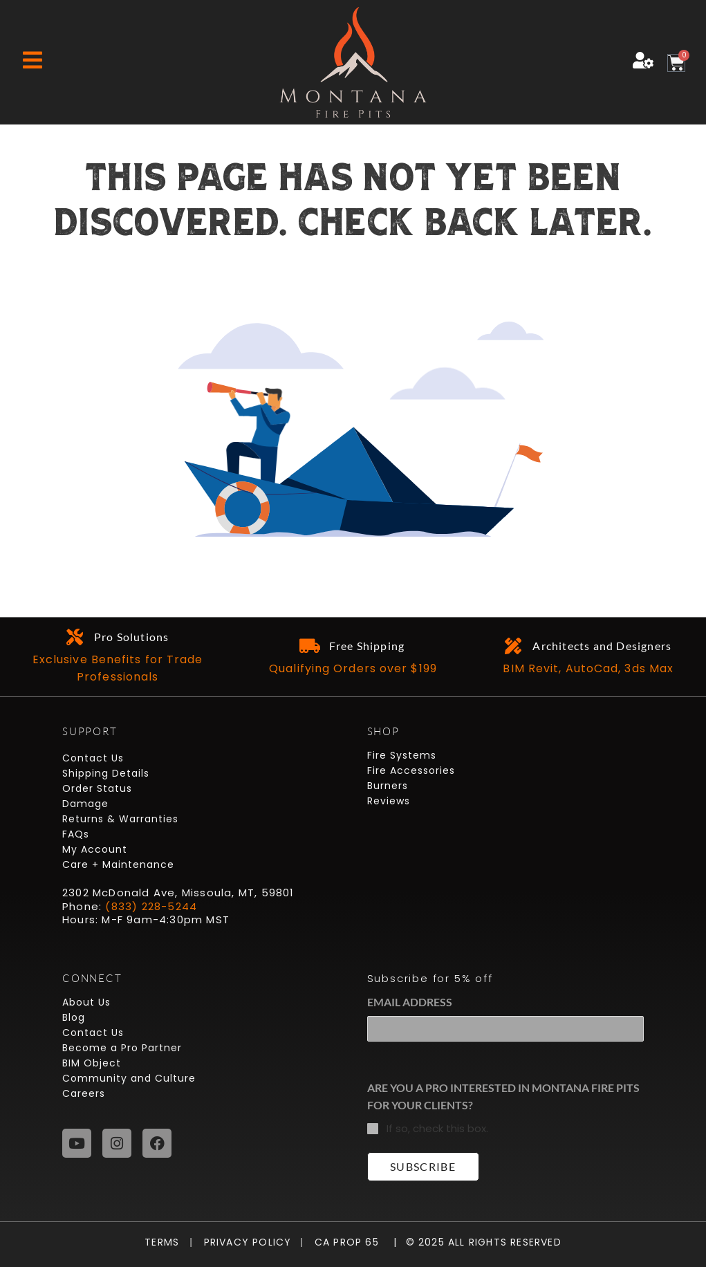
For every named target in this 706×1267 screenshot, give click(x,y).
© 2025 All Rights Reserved (483, 1242)
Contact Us (93, 758)
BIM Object (91, 1063)
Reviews (388, 801)
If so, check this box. (437, 1128)
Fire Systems (401, 755)
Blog (73, 1017)
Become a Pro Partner (122, 1048)
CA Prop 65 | (350, 1242)
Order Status (97, 788)
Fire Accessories (411, 770)
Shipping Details (105, 773)
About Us (86, 1002)
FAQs (75, 834)
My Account (94, 849)
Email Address (409, 1001)
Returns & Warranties (120, 819)
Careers (83, 1093)
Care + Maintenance (118, 864)
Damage (85, 804)
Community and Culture (129, 1078)
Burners (387, 786)
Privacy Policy (242, 1242)
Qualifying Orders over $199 (353, 668)
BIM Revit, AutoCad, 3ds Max (588, 668)
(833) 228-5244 (151, 906)
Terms (165, 1242)
